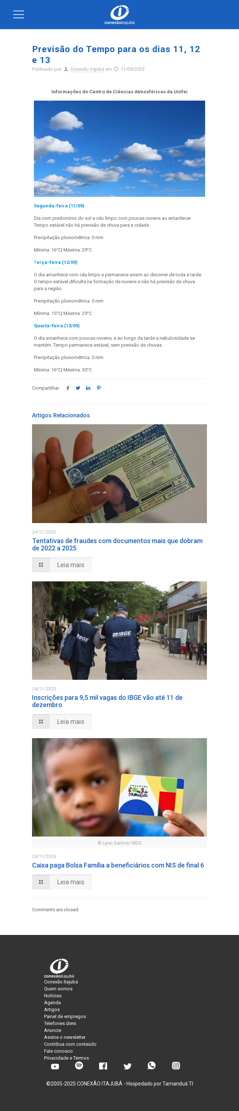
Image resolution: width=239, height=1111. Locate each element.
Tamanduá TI (177, 1084)
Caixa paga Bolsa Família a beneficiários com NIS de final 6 (118, 865)
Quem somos (58, 988)
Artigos (52, 1009)
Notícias (53, 995)
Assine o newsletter (65, 1037)
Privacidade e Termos (66, 1058)
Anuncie (52, 1030)
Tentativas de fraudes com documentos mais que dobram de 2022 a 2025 (117, 544)
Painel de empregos (65, 1016)
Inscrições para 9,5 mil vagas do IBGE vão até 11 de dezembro (107, 701)
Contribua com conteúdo (70, 1044)
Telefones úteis (60, 1023)
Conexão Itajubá (87, 69)
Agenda (52, 1002)
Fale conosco (58, 1051)
